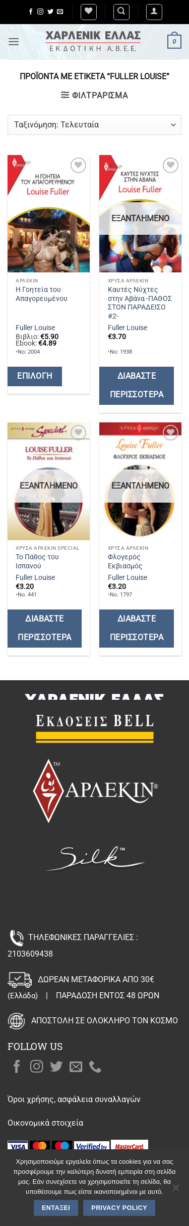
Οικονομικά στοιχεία (45, 1123)
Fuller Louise (35, 328)
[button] (154, 12)
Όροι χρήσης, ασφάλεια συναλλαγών (74, 1099)
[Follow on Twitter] (50, 12)
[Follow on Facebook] (31, 12)
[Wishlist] (89, 12)
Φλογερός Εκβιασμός (125, 561)
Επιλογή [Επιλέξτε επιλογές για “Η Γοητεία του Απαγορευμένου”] (34, 376)
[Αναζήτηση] (121, 12)
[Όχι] (175, 1190)
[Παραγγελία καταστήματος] (94, 125)
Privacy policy (119, 1207)
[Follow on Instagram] (40, 12)
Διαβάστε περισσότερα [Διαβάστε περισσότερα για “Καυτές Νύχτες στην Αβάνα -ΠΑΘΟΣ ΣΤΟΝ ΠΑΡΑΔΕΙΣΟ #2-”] (136, 385)
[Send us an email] (60, 12)
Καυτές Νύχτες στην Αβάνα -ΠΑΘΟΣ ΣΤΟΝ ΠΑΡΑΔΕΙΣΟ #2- (140, 302)
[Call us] (95, 1067)
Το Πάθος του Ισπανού (37, 561)
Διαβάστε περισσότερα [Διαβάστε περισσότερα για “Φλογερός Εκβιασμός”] (136, 628)
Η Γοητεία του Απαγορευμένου (42, 293)
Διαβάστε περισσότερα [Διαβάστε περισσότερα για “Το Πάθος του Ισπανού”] (44, 628)
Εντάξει (56, 1207)
